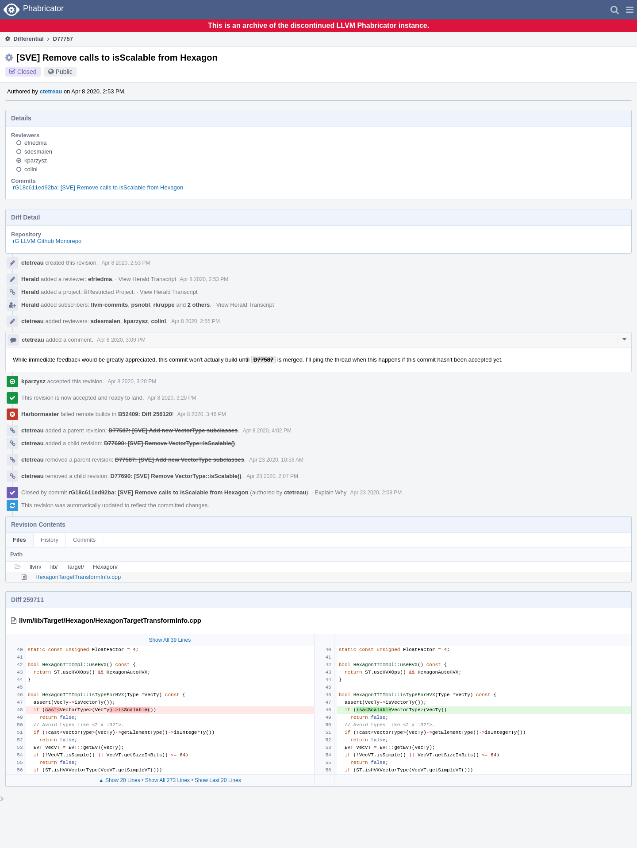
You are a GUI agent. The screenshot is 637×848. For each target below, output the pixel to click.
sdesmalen (38, 151)
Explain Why (330, 492)
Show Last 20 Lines (218, 780)
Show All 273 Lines (167, 780)
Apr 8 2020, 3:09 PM (121, 340)
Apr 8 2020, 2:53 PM (125, 263)
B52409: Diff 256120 (145, 414)
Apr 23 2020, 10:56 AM (276, 460)
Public (64, 71)
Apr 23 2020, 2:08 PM (376, 493)
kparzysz (35, 160)
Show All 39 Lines (170, 640)
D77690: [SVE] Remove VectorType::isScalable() (169, 443)
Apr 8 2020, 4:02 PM (267, 431)
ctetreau (51, 91)
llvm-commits (109, 304)
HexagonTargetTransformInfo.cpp (78, 577)
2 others (199, 304)
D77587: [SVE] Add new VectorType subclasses (173, 430)
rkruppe (163, 304)
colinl (31, 169)
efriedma (35, 142)
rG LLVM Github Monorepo (47, 241)
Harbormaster (40, 414)
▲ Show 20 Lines (119, 780)
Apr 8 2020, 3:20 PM (131, 381)
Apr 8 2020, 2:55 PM (195, 321)
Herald (30, 279)
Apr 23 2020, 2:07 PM (272, 476)
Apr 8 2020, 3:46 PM (201, 414)
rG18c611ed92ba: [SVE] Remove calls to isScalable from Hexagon (98, 187)
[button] (629, 9)
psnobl (140, 304)
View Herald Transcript (148, 279)
